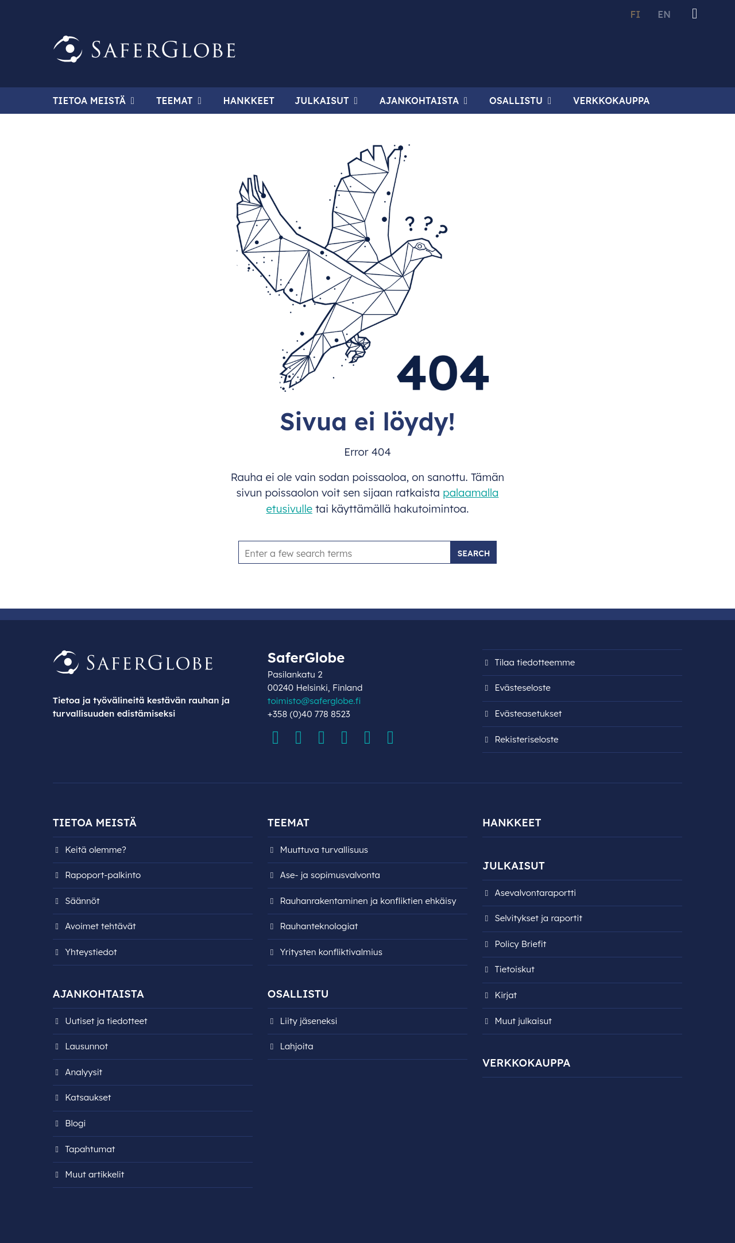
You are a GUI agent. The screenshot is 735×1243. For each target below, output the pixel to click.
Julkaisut (322, 100)
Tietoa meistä (89, 100)
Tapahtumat (90, 1149)
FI (635, 14)
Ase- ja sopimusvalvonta (330, 874)
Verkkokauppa (611, 100)
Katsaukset (88, 1097)
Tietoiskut (515, 969)
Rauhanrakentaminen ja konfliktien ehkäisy (368, 900)
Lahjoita (296, 1046)
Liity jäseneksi (308, 1020)
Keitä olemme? (95, 849)
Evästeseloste (523, 687)
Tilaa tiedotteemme (535, 662)
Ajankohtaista (419, 100)
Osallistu (516, 100)
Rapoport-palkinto (103, 874)
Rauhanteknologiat (319, 926)
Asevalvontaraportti (536, 892)
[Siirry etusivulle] (145, 49)
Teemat (174, 100)
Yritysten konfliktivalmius (331, 951)
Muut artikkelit (94, 1174)
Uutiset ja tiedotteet (106, 1020)
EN (664, 14)
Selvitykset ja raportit (539, 918)
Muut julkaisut (523, 1020)
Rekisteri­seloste (527, 739)
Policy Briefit (521, 943)
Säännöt (82, 900)
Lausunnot (86, 1046)
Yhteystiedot (91, 951)
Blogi (75, 1123)
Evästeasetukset (528, 713)
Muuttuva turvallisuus (324, 849)
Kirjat (506, 995)
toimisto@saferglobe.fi (314, 700)
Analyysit (83, 1072)
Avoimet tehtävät (100, 926)
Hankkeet (248, 100)
